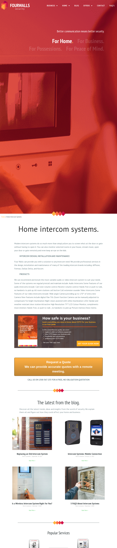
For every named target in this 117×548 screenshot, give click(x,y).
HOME (66, 5)
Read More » (32, 461)
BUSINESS (52, 5)
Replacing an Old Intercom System (32, 453)
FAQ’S (111, 5)
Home (3, 217)
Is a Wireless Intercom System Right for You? (32, 503)
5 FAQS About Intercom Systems (85, 503)
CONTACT (101, 5)
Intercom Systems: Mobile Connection (85, 453)
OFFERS (87, 5)
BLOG (76, 5)
